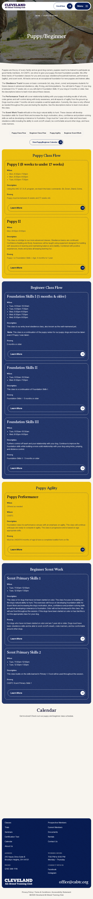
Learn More (16, 207)
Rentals (51, 836)
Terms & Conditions (43, 892)
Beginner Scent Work (72, 133)
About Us (9, 846)
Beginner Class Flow (38, 133)
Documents (53, 832)
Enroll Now (60, 6)
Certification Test (12, 836)
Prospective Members (57, 822)
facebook (52, 869)
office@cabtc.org (73, 881)
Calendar (8, 841)
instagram (52, 873)
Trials (7, 827)
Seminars (9, 832)
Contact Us (53, 841)
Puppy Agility (55, 133)
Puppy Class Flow (19, 133)
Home (37, 16)
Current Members (55, 827)
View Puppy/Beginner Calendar (44, 142)
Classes (8, 822)
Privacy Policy (27, 892)
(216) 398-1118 (11, 868)
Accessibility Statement (61, 892)
